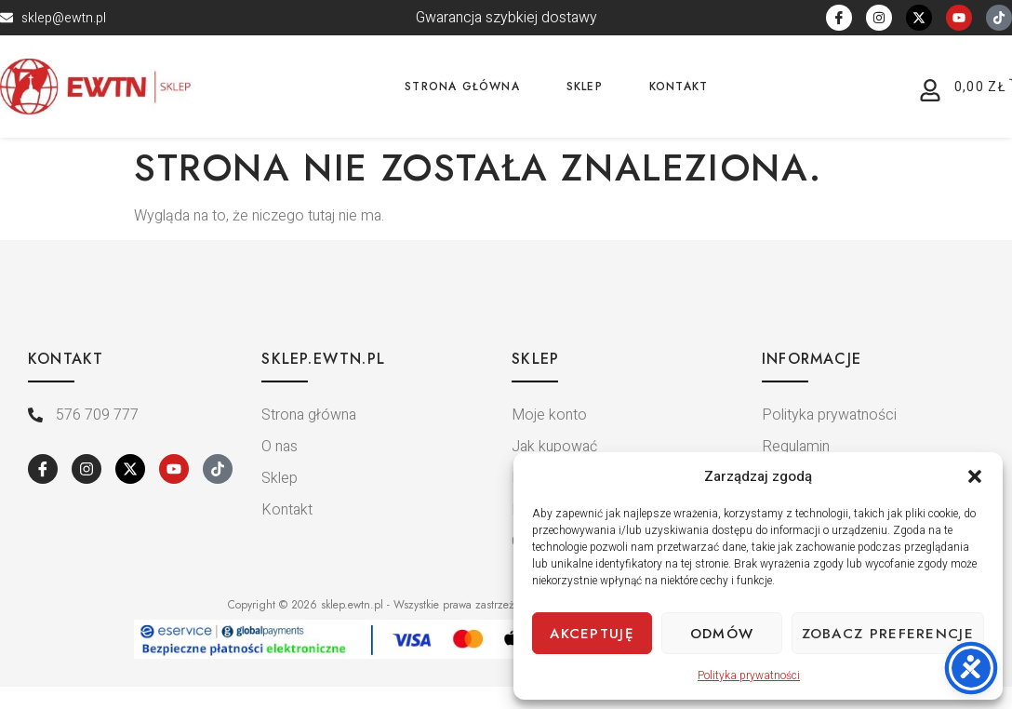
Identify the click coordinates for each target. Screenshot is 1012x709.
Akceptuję (592, 633)
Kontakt (678, 86)
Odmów (722, 633)
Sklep (584, 86)
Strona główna (462, 86)
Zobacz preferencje (888, 633)
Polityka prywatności (749, 675)
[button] (974, 476)
